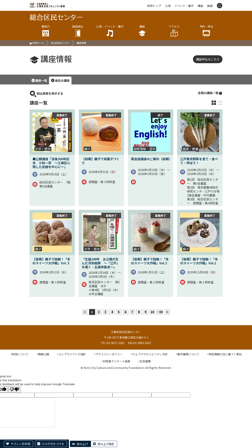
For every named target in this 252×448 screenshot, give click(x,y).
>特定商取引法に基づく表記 (224, 354)
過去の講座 (62, 80)
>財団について (19, 354)
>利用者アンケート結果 (115, 361)
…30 (159, 312)
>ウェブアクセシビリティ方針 (149, 354)
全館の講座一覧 (210, 93)
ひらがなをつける (53, 444)
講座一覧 (41, 80)
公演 (167, 5)
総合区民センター (60, 42)
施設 (210, 5)
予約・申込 (206, 30)
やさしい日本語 (20, 444)
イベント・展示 (184, 5)
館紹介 (46, 30)
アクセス (174, 30)
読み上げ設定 (106, 444)
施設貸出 (78, 30)
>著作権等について (187, 354)
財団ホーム (37, 42)
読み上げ (82, 444)
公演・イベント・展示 (110, 30)
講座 (200, 5)
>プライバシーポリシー (108, 354)
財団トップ (154, 5)
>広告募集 (144, 361)
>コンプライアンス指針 (71, 354)
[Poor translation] (14, 389)
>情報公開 (42, 354)
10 (152, 312)
